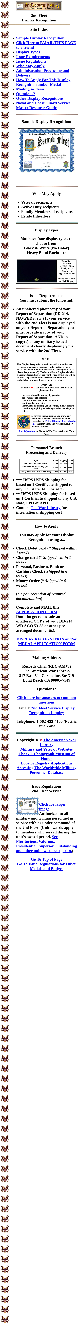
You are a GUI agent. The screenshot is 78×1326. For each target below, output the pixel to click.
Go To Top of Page (46, 859)
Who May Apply (30, 66)
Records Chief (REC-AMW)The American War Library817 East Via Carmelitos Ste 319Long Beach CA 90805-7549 (46, 673)
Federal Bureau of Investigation (60, 421)
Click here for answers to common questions (46, 699)
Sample (28, 121)
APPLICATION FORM (36, 612)
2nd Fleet (39, 15)
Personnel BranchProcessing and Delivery (46, 450)
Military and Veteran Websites (46, 749)
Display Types (28, 52)
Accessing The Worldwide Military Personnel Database (46, 770)
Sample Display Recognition (40, 38)
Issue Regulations (31, 61)
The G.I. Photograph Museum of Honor (46, 756)
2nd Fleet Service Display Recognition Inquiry (52, 710)
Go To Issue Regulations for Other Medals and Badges (46, 866)
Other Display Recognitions (39, 98)
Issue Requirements (33, 56)
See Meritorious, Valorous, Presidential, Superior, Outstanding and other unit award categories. (46, 843)
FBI (33, 424)
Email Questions (27, 431)
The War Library (46, 507)
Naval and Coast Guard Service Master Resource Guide (43, 105)
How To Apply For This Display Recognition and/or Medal (43, 82)
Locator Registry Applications (46, 763)
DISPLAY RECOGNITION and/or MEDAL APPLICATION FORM (46, 641)
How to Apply (46, 526)
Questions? (25, 93)
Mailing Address (30, 89)
